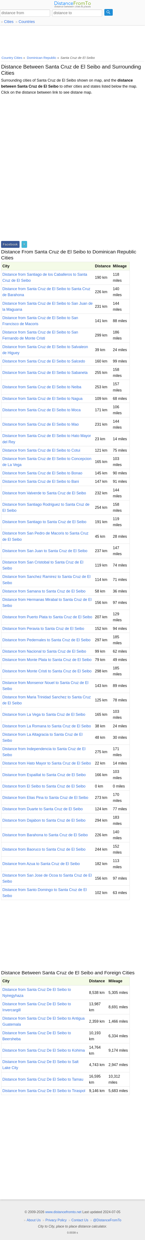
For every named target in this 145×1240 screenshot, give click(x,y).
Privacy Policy (56, 1220)
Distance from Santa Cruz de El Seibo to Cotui (41, 450)
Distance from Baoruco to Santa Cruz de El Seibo (43, 849)
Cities (9, 22)
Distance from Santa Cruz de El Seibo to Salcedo (43, 361)
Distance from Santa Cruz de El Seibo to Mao (40, 424)
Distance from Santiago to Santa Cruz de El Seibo (44, 522)
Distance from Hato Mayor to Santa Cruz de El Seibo (46, 763)
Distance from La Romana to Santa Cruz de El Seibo (46, 726)
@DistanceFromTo (107, 1220)
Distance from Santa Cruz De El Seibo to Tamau (42, 1079)
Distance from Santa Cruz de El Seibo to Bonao (42, 473)
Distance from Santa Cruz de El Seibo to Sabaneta (45, 372)
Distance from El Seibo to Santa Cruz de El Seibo (43, 786)
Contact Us (79, 1220)
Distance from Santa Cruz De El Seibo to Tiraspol (43, 1091)
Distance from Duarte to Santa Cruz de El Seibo (42, 809)
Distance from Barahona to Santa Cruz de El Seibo (45, 835)
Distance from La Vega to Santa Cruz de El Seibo (43, 714)
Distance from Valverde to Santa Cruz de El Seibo (44, 493)
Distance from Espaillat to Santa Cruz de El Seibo (44, 775)
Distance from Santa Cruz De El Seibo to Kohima (43, 1050)
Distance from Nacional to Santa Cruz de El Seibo (44, 651)
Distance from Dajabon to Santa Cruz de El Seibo (43, 820)
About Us (34, 1220)
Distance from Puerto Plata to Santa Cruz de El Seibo (47, 617)
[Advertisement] (72, 39)
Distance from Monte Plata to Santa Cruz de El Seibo (47, 660)
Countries (27, 22)
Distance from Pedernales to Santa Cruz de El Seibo (46, 640)
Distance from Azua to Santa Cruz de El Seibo (41, 864)
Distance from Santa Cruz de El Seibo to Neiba (41, 387)
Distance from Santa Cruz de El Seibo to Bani (40, 481)
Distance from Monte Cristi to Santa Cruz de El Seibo (47, 671)
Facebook (10, 244)
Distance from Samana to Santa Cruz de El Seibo (43, 591)
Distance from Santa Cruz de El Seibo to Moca (41, 410)
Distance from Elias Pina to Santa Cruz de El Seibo (45, 797)
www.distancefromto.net (63, 1212)
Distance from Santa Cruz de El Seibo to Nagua (42, 398)
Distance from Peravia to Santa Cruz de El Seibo (43, 628)
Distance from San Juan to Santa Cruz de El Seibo (44, 551)
